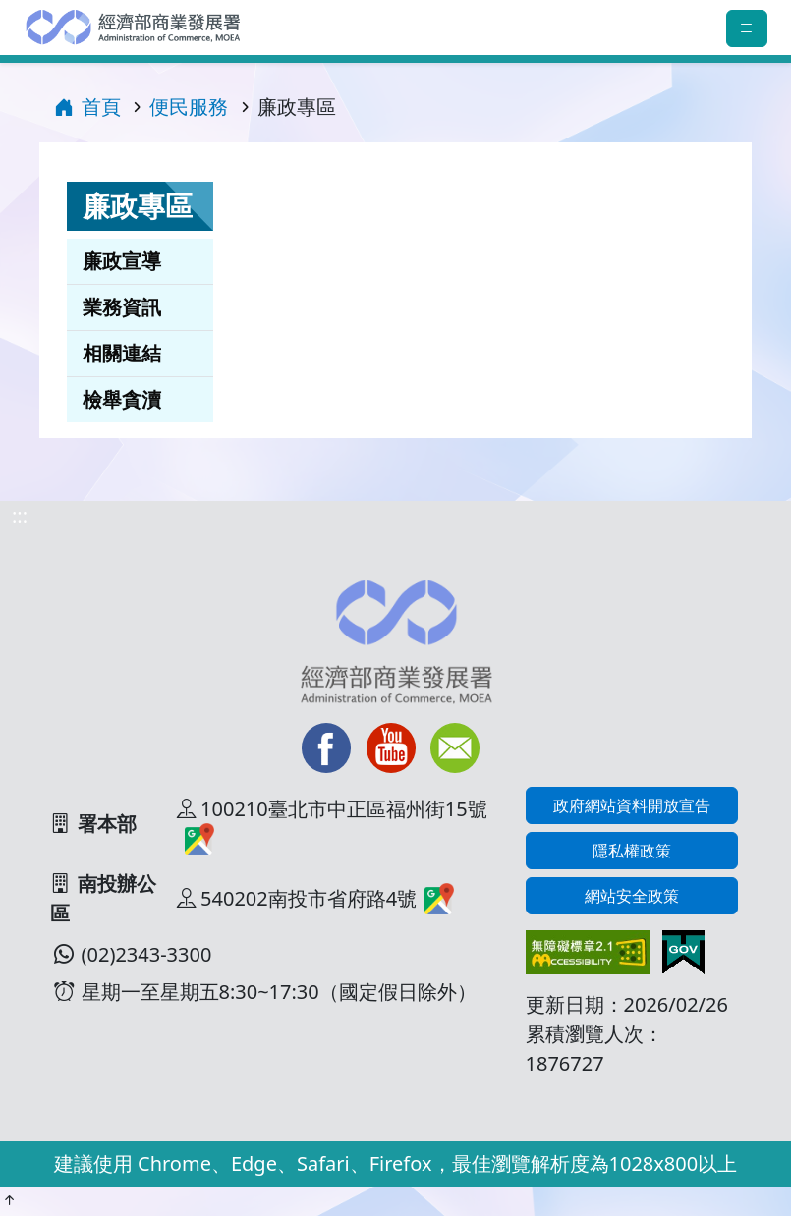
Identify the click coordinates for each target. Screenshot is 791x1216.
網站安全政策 (632, 896)
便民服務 (188, 106)
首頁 (87, 106)
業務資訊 (122, 307)
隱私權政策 (632, 850)
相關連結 (122, 353)
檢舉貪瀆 (122, 399)
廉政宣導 (122, 261)
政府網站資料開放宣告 (631, 805)
